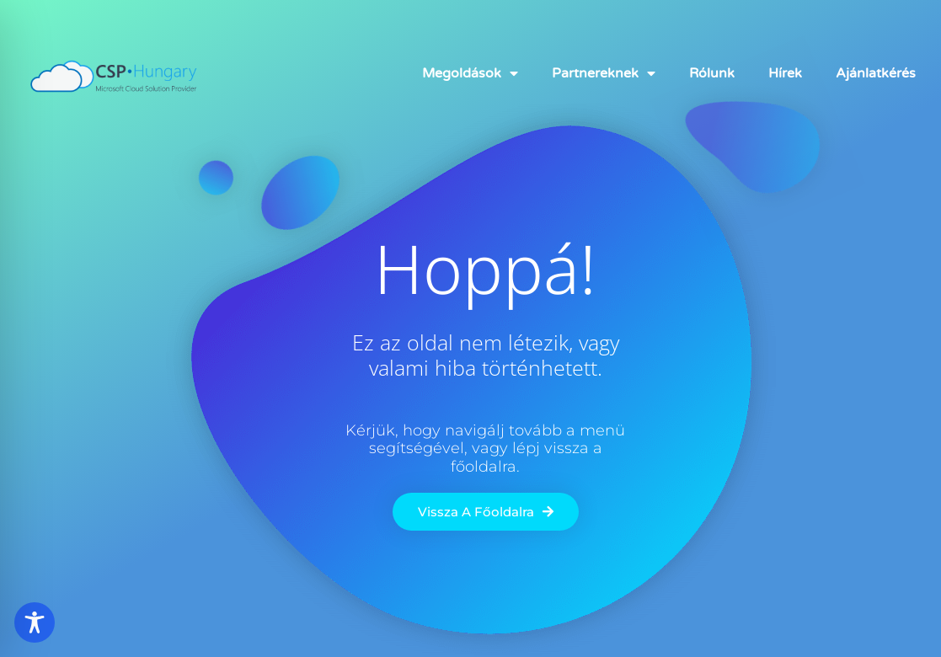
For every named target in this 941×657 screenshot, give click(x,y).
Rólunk (712, 73)
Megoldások (470, 73)
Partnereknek (603, 73)
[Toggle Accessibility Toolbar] (34, 622)
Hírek (785, 73)
